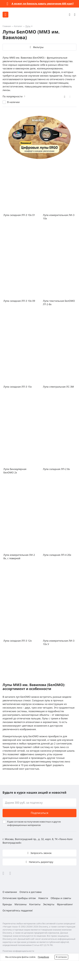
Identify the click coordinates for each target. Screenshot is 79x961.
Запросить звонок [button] (40, 853)
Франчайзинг (65, 904)
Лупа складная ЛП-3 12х (17, 640)
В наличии (13, 102)
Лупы (27, 26)
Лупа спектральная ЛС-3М (58, 386)
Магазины (21, 904)
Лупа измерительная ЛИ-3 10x (58, 216)
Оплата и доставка (30, 892)
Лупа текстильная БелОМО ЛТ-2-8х (59, 302)
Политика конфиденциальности (18, 951)
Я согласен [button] (61, 957)
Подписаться (39, 813)
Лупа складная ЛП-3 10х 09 (19, 300)
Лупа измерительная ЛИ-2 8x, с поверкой (19, 556)
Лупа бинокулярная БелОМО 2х (14, 470)
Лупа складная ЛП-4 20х (57, 554)
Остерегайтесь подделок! (18, 910)
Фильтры (38, 47)
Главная (7, 26)
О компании (10, 892)
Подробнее (43, 957)
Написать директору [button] (40, 862)
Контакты (35, 904)
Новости (43, 898)
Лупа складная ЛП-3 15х (17, 386)
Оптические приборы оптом (19, 898)
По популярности (13, 96)
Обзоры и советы (61, 898)
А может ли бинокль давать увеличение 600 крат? (43, 3)
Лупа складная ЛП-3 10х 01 (19, 215)
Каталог (18, 26)
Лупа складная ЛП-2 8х (56, 469)
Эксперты (48, 904)
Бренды (7, 904)
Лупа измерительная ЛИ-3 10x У (58, 642)
